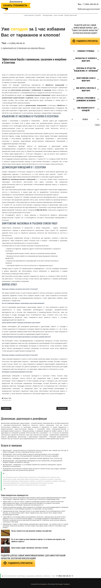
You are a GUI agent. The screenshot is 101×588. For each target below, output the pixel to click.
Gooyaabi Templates (64, 584)
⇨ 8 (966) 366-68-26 (16, 43)
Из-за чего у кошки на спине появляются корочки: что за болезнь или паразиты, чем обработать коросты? (38, 540)
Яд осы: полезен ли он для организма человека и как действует (31, 531)
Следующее (6, 408)
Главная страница (85, 51)
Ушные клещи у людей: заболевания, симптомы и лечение (29, 548)
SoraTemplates (42, 584)
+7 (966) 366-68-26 (90, 4)
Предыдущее (62, 408)
